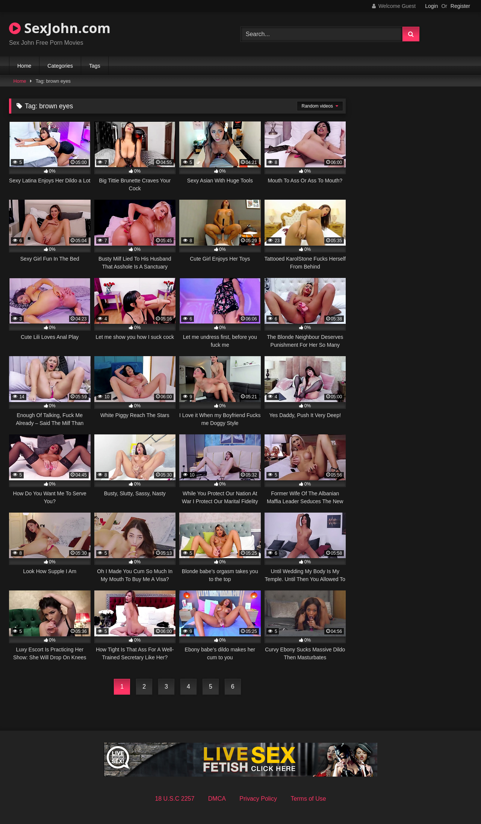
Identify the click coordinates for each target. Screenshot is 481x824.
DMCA (217, 798)
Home (24, 66)
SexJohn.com (59, 28)
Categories (60, 66)
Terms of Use (308, 798)
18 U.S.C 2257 (174, 798)
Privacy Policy (258, 798)
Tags (94, 66)
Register (460, 6)
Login (431, 6)
